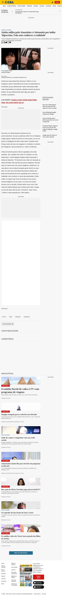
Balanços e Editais (14, 577)
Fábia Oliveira (6, 30)
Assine (57, 2)
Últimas (4, 11)
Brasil (54, 6)
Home (4, 6)
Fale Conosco (37, 594)
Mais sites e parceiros (14, 573)
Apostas (13, 569)
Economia (48, 6)
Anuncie (44, 594)
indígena (18, 317)
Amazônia (27, 317)
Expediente (29, 594)
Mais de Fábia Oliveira (20, 553)
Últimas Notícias (11, 6)
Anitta (4, 317)
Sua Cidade (14, 567)
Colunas (42, 6)
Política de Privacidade (14, 584)
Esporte (35, 6)
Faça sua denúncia (13, 580)
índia (10, 317)
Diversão (29, 6)
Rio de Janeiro (21, 6)
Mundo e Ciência (13, 564)
